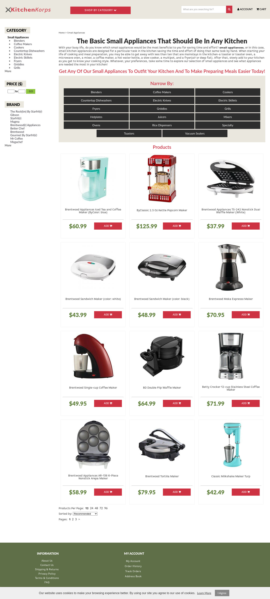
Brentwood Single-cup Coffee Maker (93, 387)
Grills (17, 67)
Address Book (133, 576)
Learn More (204, 593)
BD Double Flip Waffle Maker (162, 387)
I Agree (222, 593)
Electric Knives (23, 54)
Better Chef (17, 128)
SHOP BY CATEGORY (100, 10)
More (8, 71)
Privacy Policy (47, 574)
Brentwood (17, 131)
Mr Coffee (16, 138)
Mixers (228, 117)
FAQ (47, 582)
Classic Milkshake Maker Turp (230, 476)
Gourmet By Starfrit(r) (23, 135)
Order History (133, 566)
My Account (133, 561)
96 (105, 508)
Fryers (18, 61)
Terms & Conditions (47, 578)
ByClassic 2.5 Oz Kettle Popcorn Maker (162, 210)
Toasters (129, 133)
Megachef (16, 142)
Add (108, 226)
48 (96, 508)
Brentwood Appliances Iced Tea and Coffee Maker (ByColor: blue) (93, 211)
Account (245, 9)
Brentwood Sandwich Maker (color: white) (93, 299)
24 (91, 508)
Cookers (19, 47)
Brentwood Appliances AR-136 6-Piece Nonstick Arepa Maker (93, 477)
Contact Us (47, 565)
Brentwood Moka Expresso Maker (231, 299)
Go (31, 91)
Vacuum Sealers (195, 133)
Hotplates (96, 117)
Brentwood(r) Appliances (25, 125)
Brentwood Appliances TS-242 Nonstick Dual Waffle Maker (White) (231, 211)
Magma (15, 121)
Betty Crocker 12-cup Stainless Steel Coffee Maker (231, 388)
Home (62, 32)
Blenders (19, 40)
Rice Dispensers (162, 125)
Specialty (227, 125)
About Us (46, 561)
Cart (261, 9)
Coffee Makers (23, 44)
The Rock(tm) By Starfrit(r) (26, 111)
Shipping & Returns (47, 569)
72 (101, 508)
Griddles (19, 64)
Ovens (96, 125)
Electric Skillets (23, 57)
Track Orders (133, 571)
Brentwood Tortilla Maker (162, 476)
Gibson (14, 114)
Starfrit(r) (15, 118)
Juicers (162, 117)
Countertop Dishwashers (29, 50)
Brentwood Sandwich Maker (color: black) (162, 299)
